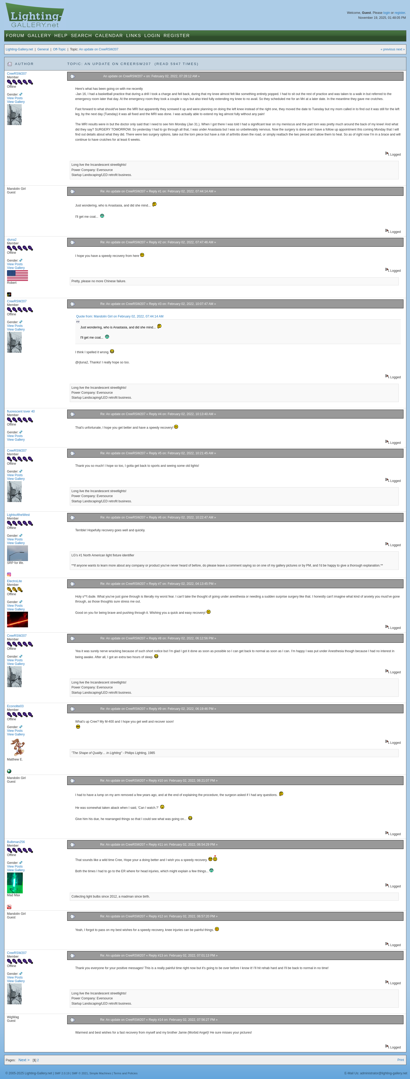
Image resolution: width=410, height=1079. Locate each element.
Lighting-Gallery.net (19, 49)
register (400, 13)
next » (400, 49)
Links (133, 35)
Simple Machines (100, 1073)
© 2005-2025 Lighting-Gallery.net (28, 1073)
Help (61, 35)
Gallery (39, 35)
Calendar (109, 35)
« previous (388, 49)
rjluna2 (12, 239)
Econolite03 (15, 706)
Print (400, 1060)
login (386, 13)
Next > (24, 1060)
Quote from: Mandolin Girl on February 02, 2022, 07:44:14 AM (119, 316)
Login (152, 35)
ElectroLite (14, 581)
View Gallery (16, 102)
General (43, 49)
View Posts (15, 98)
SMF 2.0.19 (62, 1073)
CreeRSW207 (17, 73)
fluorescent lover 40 (21, 411)
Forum (15, 35)
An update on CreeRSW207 (98, 49)
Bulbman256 (16, 842)
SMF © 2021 (80, 1073)
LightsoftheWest (18, 515)
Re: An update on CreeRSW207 (122, 191)
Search (81, 35)
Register (177, 35)
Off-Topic (59, 49)
